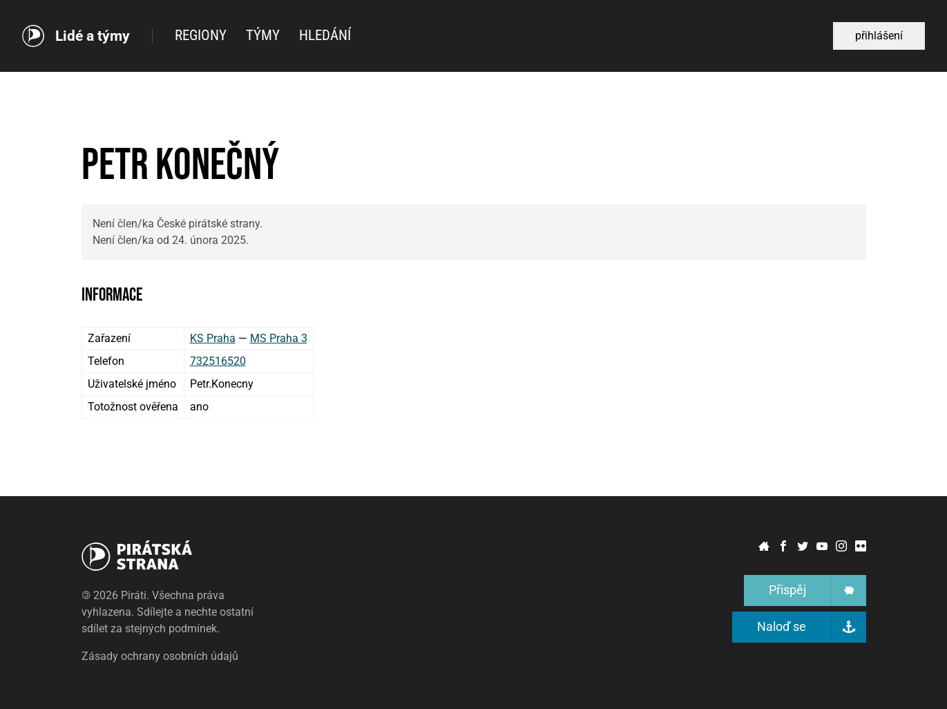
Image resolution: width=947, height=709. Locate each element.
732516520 (218, 361)
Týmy (263, 35)
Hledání (325, 35)
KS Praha (213, 338)
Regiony (201, 35)
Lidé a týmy (92, 36)
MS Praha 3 (278, 338)
